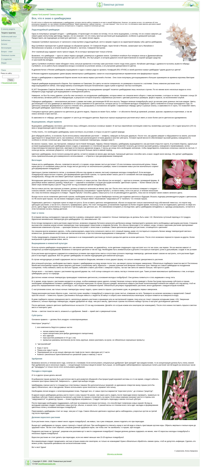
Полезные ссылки (8, 55)
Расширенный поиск (9, 83)
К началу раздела (8, 29)
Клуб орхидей (44, 14)
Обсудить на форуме (114, 454)
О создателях (6, 59)
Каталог (4, 44)
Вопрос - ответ (7, 52)
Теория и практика (8, 33)
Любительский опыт (9, 37)
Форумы (50, 9)
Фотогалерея (6, 48)
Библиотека (5, 40)
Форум (3, 63)
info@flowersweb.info (46, 464)
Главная (41, 9)
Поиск (3, 70)
